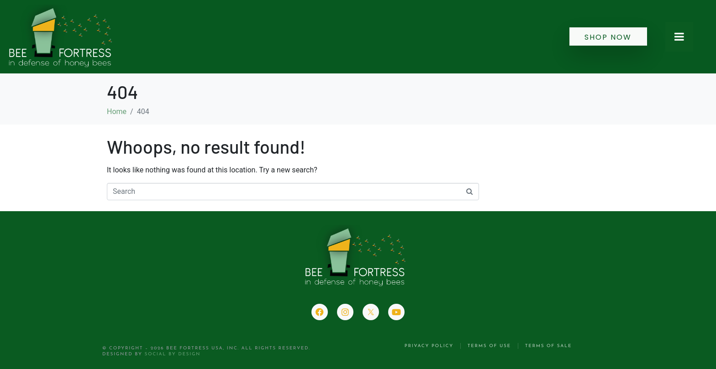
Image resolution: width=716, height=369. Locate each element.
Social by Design (172, 354)
